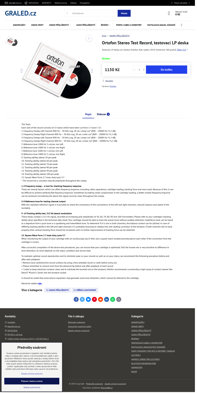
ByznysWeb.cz (107, 388)
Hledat (124, 13)
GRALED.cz (20, 13)
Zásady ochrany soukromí (115, 384)
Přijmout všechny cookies (32, 381)
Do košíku (166, 69)
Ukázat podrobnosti (32, 387)
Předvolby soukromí (94, 384)
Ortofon (113, 86)
